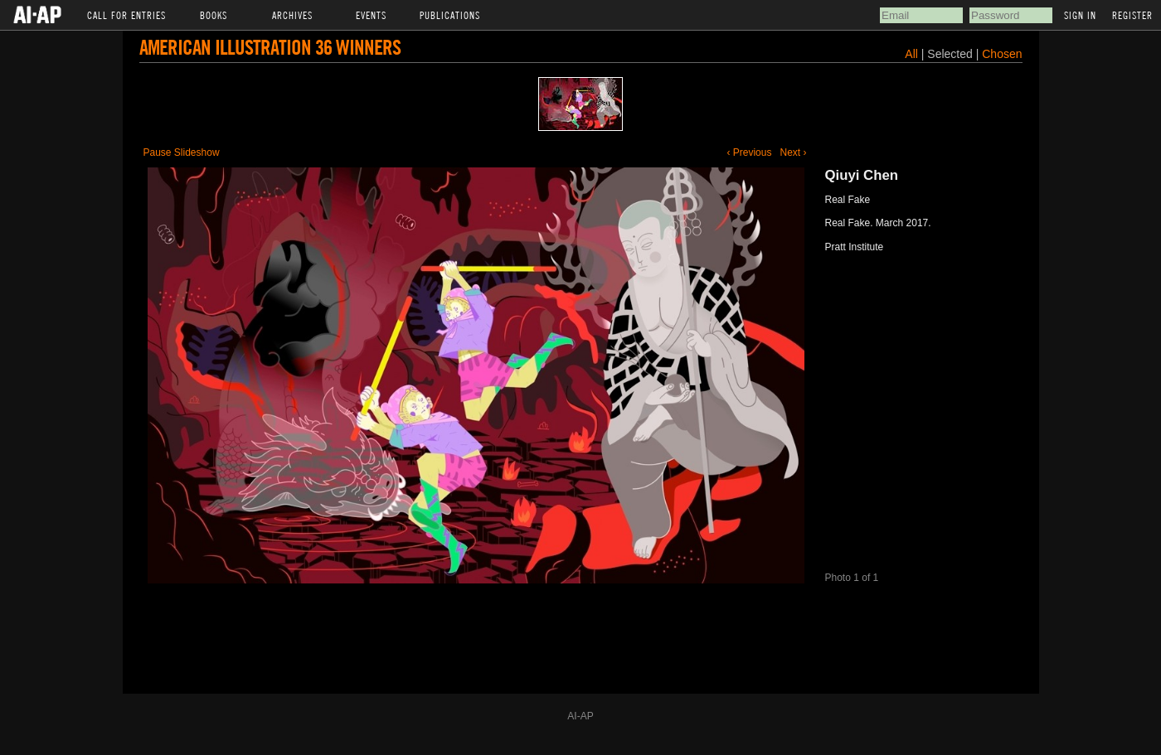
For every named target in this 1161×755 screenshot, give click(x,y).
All (911, 53)
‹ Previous (748, 152)
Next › (793, 152)
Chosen (1002, 53)
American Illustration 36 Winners (270, 47)
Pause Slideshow (181, 152)
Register (1132, 15)
